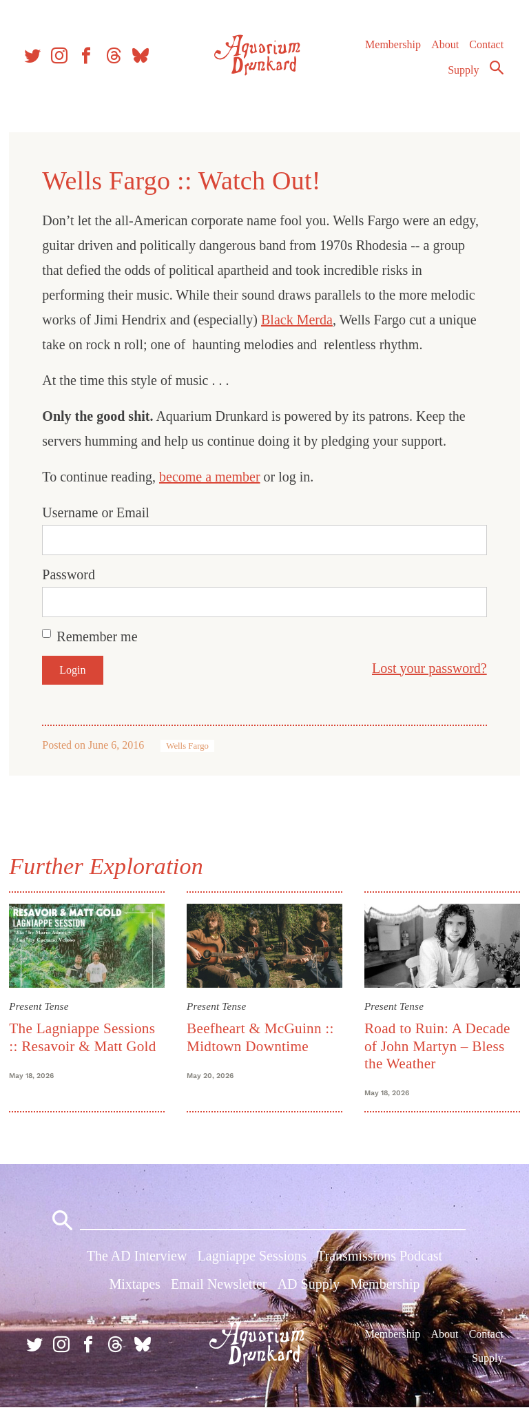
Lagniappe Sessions (252, 1258)
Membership (392, 48)
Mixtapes (134, 1286)
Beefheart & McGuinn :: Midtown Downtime (261, 1036)
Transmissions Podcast (379, 1258)
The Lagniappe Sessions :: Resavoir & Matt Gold (84, 1036)
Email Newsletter (219, 1286)
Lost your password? (427, 668)
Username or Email (98, 512)
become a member (211, 476)
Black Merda (299, 319)
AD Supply (309, 1286)
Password (70, 574)
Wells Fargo (189, 746)
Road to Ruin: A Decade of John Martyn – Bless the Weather (437, 1045)
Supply (463, 73)
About (444, 48)
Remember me (99, 636)
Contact (486, 48)
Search (496, 71)
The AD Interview (137, 1258)
